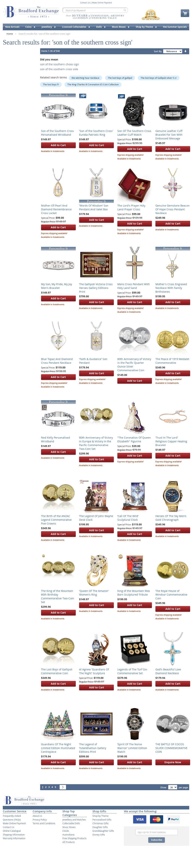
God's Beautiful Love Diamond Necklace (168, 671)
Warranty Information (14, 838)
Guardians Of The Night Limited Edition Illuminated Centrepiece (58, 748)
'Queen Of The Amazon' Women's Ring (94, 592)
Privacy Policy (40, 819)
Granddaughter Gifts (103, 830)
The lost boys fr (51, 84)
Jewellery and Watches (74, 819)
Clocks (65, 830)
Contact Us (85, 3)
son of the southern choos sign (59, 64)
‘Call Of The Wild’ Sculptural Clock (127, 517)
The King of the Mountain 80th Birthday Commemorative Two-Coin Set (57, 596)
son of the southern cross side (59, 69)
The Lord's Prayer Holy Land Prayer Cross (131, 207)
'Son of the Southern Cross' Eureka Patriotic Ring (96, 132)
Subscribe (156, 839)
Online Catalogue (12, 830)
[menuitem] (12, 26)
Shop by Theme (100, 815)
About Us (37, 815)
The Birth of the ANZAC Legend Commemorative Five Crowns (56, 519)
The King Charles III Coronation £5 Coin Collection (93, 84)
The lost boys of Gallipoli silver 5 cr (159, 77)
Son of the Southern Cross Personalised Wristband (57, 132)
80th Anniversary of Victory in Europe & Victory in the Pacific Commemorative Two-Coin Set (96, 443)
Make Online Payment (102, 3)
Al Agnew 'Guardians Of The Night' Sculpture (94, 671)
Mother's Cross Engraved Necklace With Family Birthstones (171, 287)
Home (10, 33)
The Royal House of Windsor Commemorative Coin (171, 594)
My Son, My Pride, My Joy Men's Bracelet (56, 286)
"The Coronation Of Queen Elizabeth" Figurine (134, 439)
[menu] (96, 27)
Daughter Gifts (100, 827)
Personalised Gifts (101, 819)
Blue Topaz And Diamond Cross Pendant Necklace (57, 360)
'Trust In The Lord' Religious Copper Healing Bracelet (171, 441)
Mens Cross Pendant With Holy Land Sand (133, 286)
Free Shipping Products (74, 838)
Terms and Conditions (44, 823)
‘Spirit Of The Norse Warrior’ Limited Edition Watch (132, 748)
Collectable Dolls (71, 823)
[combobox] (95, 10)
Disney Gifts (98, 834)
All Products (68, 842)
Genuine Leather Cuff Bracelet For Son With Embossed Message (168, 134)
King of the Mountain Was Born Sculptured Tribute (133, 592)
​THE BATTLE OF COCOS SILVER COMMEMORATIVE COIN (171, 748)
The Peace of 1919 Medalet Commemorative (172, 360)
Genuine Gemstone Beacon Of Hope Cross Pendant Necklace (172, 209)
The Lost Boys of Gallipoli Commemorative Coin (56, 671)
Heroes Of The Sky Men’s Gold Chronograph (170, 517)
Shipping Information (14, 834)
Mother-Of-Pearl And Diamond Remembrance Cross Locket (56, 209)
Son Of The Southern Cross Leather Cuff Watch (134, 132)
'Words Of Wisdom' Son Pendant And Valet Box (93, 207)
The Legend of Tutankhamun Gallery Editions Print (92, 748)
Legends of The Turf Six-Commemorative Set (132, 671)
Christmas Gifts (100, 823)
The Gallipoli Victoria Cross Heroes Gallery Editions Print (96, 287)
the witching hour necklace (85, 77)
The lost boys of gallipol (120, 77)
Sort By (158, 51)
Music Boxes (69, 827)
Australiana (68, 834)
